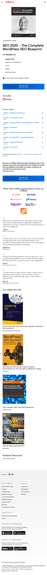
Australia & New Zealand (9, 516)
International (6, 513)
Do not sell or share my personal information (13, 562)
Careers (4, 489)
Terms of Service (6, 569)
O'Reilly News (6, 492)
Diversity (4, 504)
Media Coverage (7, 494)
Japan (4, 518)
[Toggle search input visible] (45, 2)
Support (24, 483)
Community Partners (8, 497)
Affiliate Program (7, 499)
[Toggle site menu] (2, 2)
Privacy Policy (25, 492)
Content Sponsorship (8, 507)
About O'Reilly (7, 483)
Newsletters (24, 489)
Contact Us (24, 486)
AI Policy (23, 494)
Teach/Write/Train (7, 486)
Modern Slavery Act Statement (10, 571)
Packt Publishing (11, 72)
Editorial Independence (26, 569)
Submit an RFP (6, 502)
